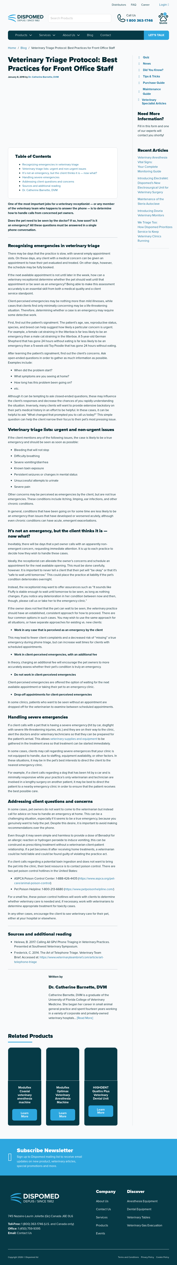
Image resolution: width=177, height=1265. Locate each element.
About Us (69, 35)
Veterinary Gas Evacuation (144, 1225)
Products (21, 35)
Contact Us (24, 1233)
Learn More (25, 1114)
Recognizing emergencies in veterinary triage (50, 164)
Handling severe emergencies (40, 177)
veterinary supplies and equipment (73, 738)
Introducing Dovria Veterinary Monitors (151, 213)
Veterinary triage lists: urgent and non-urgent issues (54, 169)
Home (12, 48)
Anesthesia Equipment (142, 1201)
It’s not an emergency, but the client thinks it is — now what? (59, 173)
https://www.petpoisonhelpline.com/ (89, 889)
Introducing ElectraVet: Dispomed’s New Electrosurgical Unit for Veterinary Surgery (153, 185)
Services (45, 35)
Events (100, 1233)
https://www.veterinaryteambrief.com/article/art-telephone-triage (58, 959)
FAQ (133, 5)
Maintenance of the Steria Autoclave (151, 201)
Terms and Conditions (128, 1257)
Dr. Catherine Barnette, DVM (43, 77)
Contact (105, 35)
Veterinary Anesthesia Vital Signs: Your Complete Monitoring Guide (152, 164)
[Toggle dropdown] (30, 35)
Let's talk (156, 35)
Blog (90, 35)
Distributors (119, 5)
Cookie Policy (162, 1257)
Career (145, 5)
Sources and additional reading (41, 186)
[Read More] (85, 1018)
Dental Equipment (139, 1209)
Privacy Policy (147, 1257)
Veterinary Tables (138, 1217)
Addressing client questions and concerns (48, 181)
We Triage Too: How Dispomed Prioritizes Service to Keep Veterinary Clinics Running (155, 231)
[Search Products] (79, 18)
